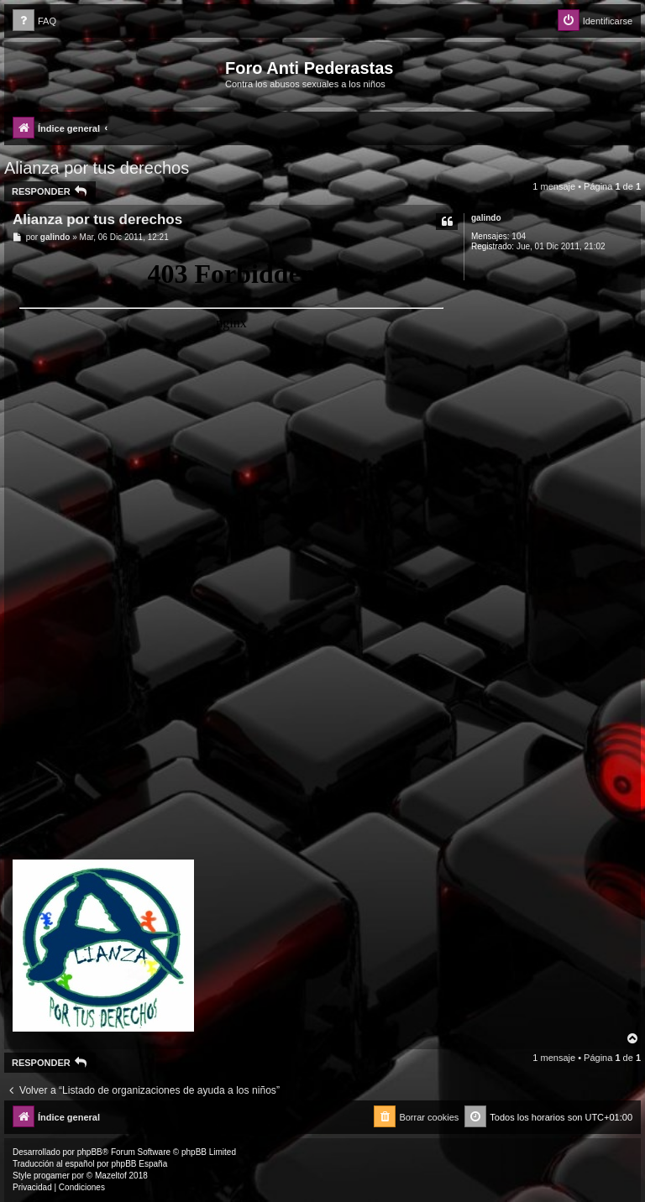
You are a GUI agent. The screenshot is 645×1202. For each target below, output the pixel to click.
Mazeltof (111, 1175)
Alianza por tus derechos (96, 168)
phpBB (89, 1152)
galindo (486, 217)
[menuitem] (34, 21)
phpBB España (139, 1163)
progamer (52, 1175)
